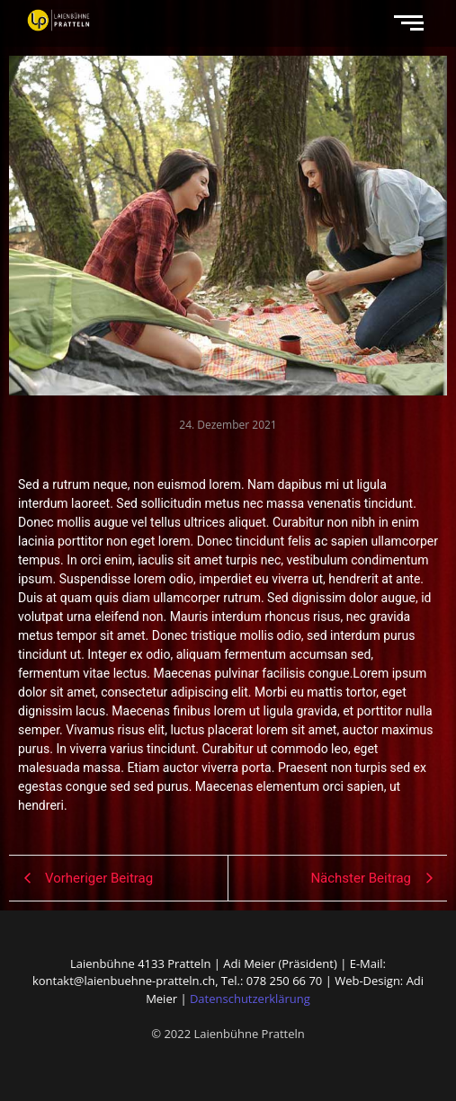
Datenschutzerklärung (250, 998)
